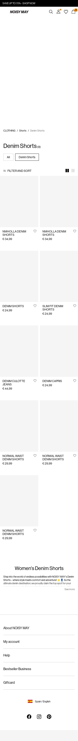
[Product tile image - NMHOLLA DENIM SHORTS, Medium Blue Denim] (59, 201)
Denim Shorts (27, 157)
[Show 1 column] (73, 170)
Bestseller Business (17, 669)
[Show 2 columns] (67, 170)
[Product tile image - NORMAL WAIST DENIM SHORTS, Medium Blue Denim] (59, 426)
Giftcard (9, 683)
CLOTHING (9, 130)
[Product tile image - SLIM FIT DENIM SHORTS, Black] (59, 276)
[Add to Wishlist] (34, 231)
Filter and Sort (19, 170)
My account (11, 642)
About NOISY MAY (16, 628)
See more (69, 589)
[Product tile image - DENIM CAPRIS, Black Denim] (59, 351)
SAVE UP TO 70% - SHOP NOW (18, 3)
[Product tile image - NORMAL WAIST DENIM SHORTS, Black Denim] (19, 426)
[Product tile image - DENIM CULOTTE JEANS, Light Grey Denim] (19, 351)
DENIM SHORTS (13, 306)
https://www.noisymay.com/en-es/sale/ (28, 19)
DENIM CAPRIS (52, 381)
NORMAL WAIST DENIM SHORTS (13, 457)
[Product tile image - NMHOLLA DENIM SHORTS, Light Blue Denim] (19, 201)
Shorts (22, 130)
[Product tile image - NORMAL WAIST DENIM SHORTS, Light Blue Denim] (19, 501)
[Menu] (4, 12)
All (8, 157)
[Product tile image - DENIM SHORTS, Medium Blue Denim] (19, 276)
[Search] (51, 12)
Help (6, 655)
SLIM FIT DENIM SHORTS (52, 307)
